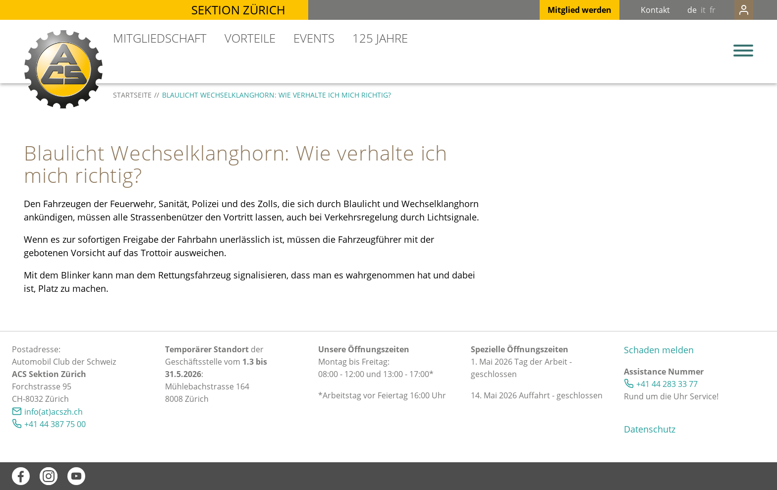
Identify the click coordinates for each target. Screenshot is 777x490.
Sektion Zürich (238, 9)
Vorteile (250, 38)
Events (313, 38)
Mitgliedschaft (160, 38)
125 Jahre (380, 38)
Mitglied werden (560, 9)
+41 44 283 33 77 (667, 384)
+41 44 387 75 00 (55, 424)
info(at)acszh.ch (53, 411)
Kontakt (635, 9)
